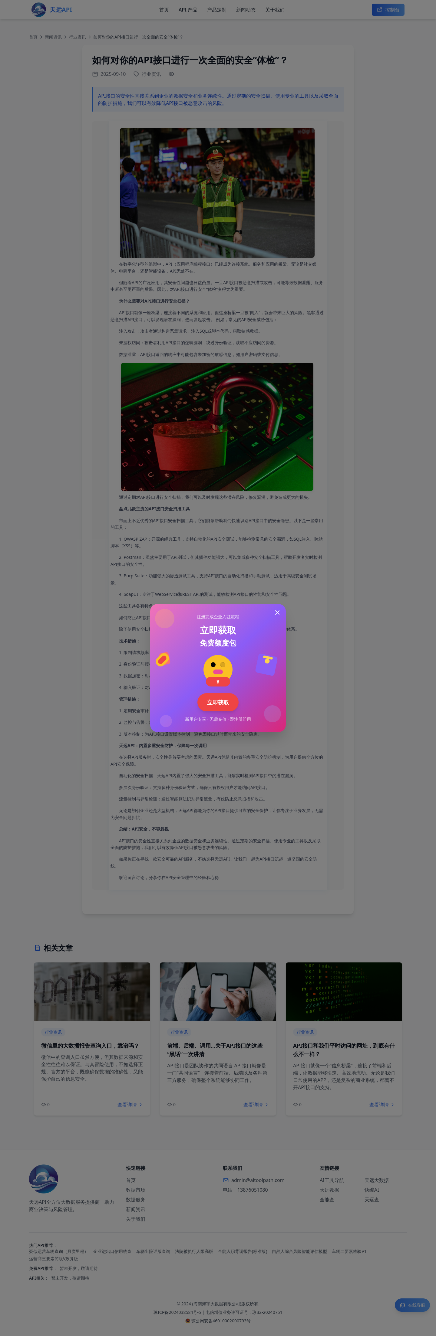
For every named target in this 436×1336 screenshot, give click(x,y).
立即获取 (218, 702)
